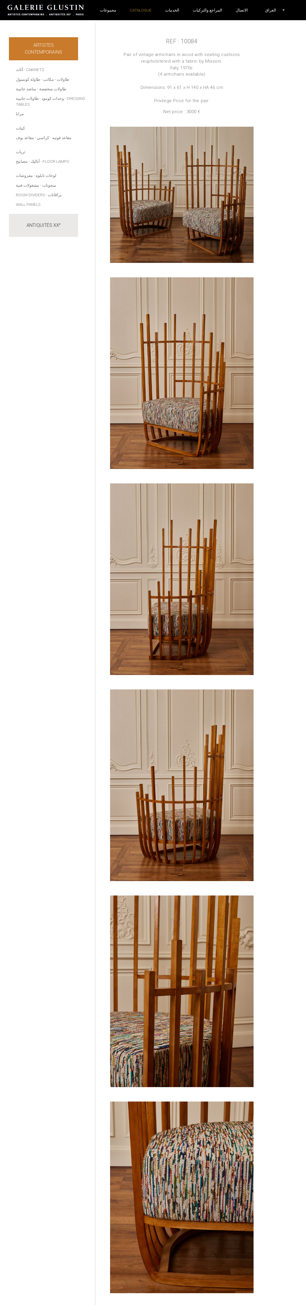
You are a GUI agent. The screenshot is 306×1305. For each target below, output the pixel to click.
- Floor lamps (55, 161)
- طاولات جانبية (28, 98)
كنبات (20, 128)
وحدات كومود (52, 98)
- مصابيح (23, 161)
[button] (270, 10)
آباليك (35, 161)
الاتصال (242, 10)
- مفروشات (25, 175)
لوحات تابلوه (46, 175)
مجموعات (108, 10)
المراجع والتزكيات (207, 10)
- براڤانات (54, 194)
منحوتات (49, 185)
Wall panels (28, 204)
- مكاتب (49, 79)
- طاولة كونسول (29, 79)
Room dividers (30, 194)
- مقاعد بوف (26, 137)
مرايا (20, 113)
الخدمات (172, 10)
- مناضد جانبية (27, 89)
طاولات (63, 79)
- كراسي (44, 137)
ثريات (20, 151)
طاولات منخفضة (52, 89)
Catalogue (141, 10)
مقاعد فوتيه (61, 137)
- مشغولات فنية (28, 185)
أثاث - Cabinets (30, 69)
